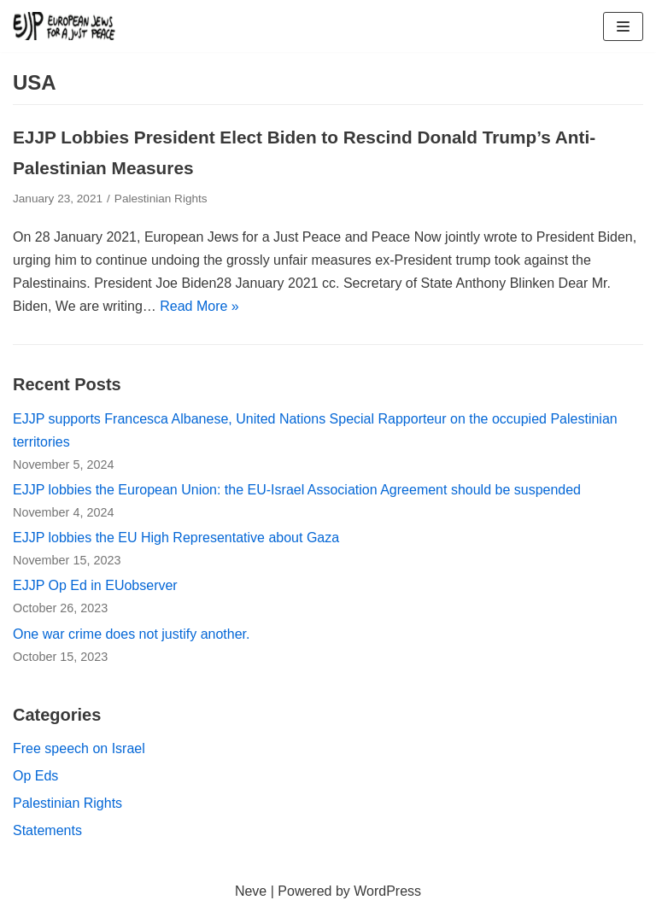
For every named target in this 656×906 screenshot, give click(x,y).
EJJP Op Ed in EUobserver (95, 585)
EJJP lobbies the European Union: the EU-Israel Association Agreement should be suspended (297, 489)
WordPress (387, 891)
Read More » (199, 306)
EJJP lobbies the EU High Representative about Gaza (176, 537)
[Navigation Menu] (623, 26)
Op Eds (35, 776)
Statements (47, 830)
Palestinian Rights (161, 198)
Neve (250, 891)
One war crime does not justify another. (131, 634)
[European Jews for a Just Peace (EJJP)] (64, 26)
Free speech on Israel (79, 748)
